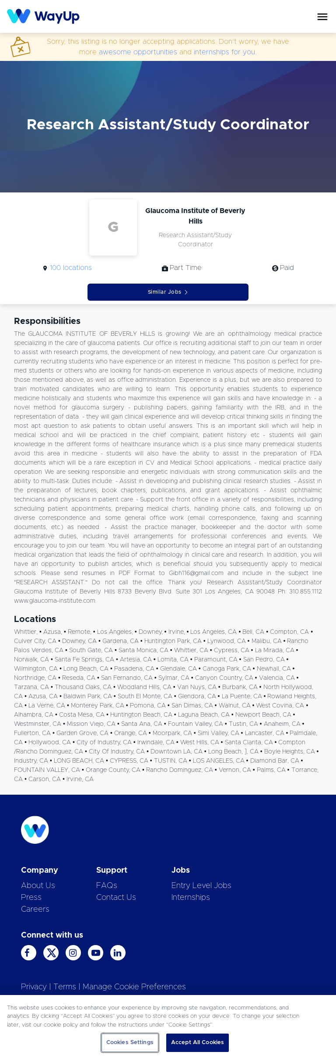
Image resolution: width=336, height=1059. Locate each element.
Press (31, 898)
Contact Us (116, 898)
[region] (168, 1027)
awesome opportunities (138, 52)
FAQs (106, 886)
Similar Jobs (168, 292)
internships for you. (225, 52)
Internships (191, 898)
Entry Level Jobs (201, 886)
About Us (38, 886)
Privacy (34, 987)
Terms (64, 987)
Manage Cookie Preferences (134, 987)
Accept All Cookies (197, 1042)
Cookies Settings (130, 1042)
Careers (35, 909)
